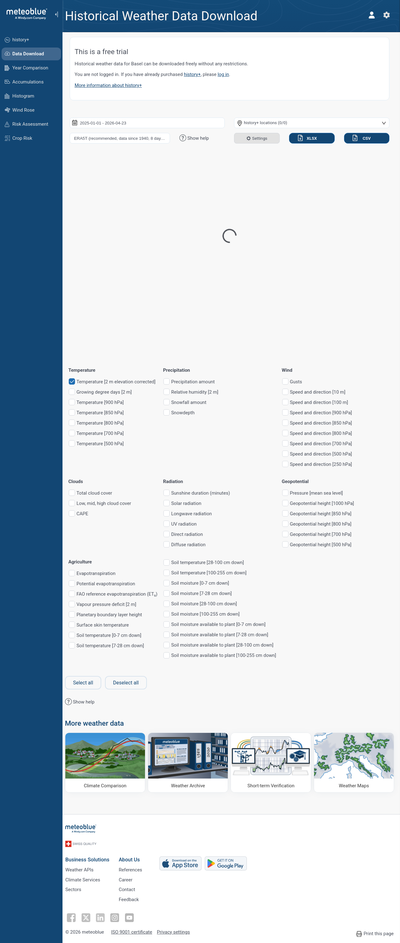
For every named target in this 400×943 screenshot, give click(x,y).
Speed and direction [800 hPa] (325, 433)
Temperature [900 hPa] (104, 402)
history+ (196, 74)
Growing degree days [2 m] (108, 392)
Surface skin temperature (106, 625)
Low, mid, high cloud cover (107, 503)
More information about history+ (112, 85)
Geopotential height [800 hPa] (324, 524)
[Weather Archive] (190, 762)
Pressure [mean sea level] (320, 493)
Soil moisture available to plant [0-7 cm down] (222, 624)
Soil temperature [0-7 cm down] (112, 635)
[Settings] (386, 15)
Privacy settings (176, 931)
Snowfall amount (192, 402)
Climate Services (86, 878)
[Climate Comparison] (108, 762)
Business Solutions (91, 857)
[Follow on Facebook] (75, 916)
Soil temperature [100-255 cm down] (212, 573)
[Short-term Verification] (272, 762)
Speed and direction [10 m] (321, 392)
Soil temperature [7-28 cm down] (114, 645)
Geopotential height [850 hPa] (324, 514)
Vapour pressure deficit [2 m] (110, 604)
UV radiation (188, 524)
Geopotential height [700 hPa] (324, 534)
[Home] (25, 13)
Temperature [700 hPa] (104, 433)
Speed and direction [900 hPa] (325, 413)
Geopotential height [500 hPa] (324, 544)
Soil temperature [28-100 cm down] (211, 562)
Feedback (132, 898)
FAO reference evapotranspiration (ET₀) (120, 594)
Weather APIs (83, 867)
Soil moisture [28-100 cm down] (208, 604)
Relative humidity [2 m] (198, 392)
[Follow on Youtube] (132, 916)
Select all (87, 683)
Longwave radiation (195, 514)
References (134, 867)
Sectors (77, 888)
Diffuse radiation (192, 544)
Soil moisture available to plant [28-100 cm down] (226, 645)
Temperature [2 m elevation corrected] (119, 382)
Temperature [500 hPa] (104, 443)
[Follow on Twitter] (89, 916)
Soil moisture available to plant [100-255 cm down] (227, 655)
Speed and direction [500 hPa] (325, 454)
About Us (132, 857)
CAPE (86, 514)
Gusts (300, 382)
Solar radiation (190, 503)
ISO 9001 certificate (134, 931)
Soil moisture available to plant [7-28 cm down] (223, 635)
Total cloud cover (98, 493)
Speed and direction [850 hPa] (325, 423)
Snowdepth (186, 413)
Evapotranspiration (99, 573)
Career (129, 878)
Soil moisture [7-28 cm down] (205, 593)
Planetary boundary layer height (113, 615)
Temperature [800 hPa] (104, 423)
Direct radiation (191, 534)
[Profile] (371, 15)
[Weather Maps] (354, 762)
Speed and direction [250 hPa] (325, 464)
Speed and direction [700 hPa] (325, 443)
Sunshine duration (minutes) (204, 493)
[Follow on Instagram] (118, 916)
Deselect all (129, 683)
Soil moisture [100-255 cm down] (209, 614)
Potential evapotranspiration (109, 584)
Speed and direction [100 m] (323, 402)
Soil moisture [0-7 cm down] (204, 583)
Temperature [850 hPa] (104, 413)
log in (227, 74)
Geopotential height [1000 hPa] (326, 503)
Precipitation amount (196, 382)
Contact (130, 888)
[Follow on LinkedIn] (103, 916)
